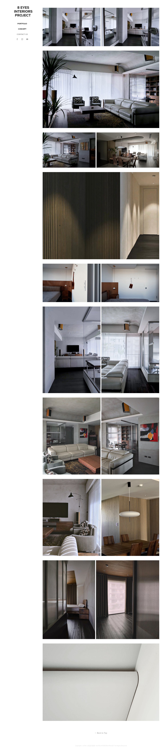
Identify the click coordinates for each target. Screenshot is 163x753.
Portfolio (22, 23)
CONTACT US (22, 34)
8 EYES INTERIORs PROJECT (23, 11)
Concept (22, 29)
